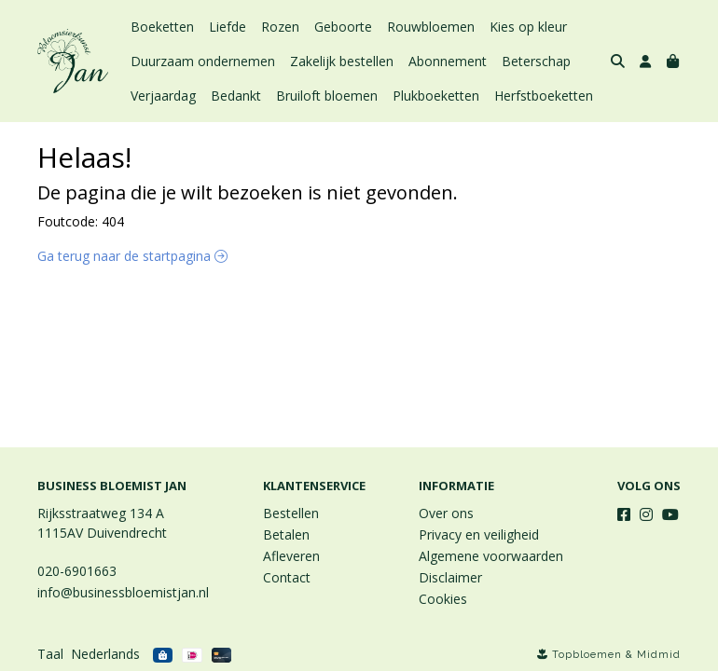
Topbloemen (587, 655)
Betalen (286, 534)
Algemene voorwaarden (491, 556)
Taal (50, 654)
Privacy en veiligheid (479, 534)
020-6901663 (77, 571)
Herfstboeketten (543, 95)
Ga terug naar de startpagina (132, 256)
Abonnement (447, 61)
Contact (287, 577)
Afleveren (291, 556)
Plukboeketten (436, 95)
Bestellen (291, 513)
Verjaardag (163, 95)
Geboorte (343, 26)
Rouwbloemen (431, 26)
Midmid (659, 655)
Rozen (280, 26)
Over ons (446, 513)
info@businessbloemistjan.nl (123, 592)
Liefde (227, 26)
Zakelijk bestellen (342, 61)
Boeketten (162, 26)
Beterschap (536, 61)
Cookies (443, 599)
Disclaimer (450, 577)
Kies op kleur (528, 26)
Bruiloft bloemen (327, 95)
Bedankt (236, 95)
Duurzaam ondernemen (203, 61)
